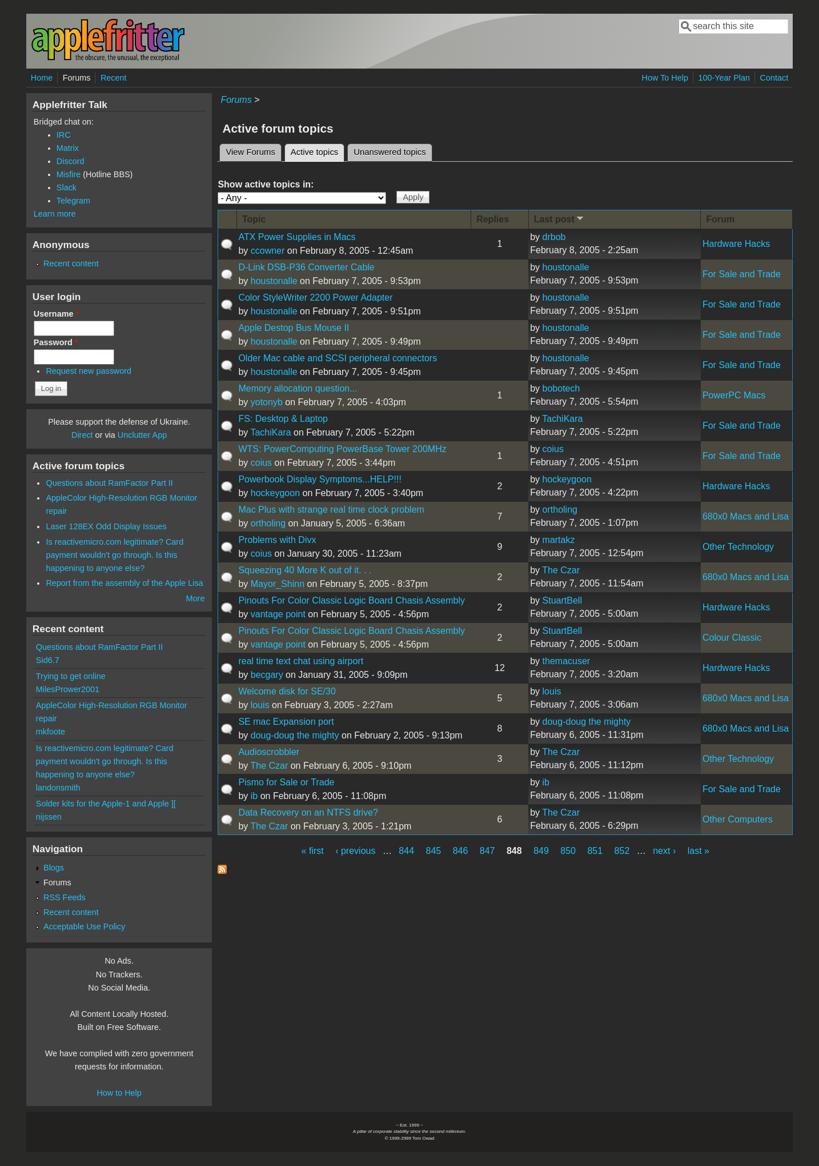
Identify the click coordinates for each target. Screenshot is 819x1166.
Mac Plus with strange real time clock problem (331, 509)
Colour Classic (731, 637)
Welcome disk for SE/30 (286, 691)
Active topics (317, 150)
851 (595, 851)
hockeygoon (275, 493)
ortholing (268, 523)
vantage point (278, 614)
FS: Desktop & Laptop (283, 419)
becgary (267, 675)
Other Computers (737, 819)
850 (568, 851)
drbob (554, 237)
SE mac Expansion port (286, 721)
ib (254, 796)
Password (56, 342)
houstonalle (274, 281)
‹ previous (355, 851)
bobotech (561, 388)
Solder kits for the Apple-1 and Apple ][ (106, 803)
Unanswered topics (389, 152)
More (195, 598)
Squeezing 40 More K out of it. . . (304, 570)
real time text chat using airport (300, 661)
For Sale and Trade (741, 274)
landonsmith (58, 787)
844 (406, 851)
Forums (77, 77)
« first (313, 851)
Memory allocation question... (297, 388)
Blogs (53, 867)
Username (56, 313)
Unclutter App (142, 435)
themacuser (567, 661)
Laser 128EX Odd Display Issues (106, 526)
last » (698, 851)
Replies (492, 219)
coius (261, 463)
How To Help (665, 77)
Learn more (55, 213)
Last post (559, 218)
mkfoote (50, 731)
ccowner (268, 250)
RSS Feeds (64, 897)
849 (541, 851)
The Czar (561, 570)
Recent (114, 77)
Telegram (73, 200)
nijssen (49, 816)
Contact (774, 77)
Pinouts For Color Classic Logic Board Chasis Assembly (351, 600)
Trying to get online (71, 676)
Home (42, 77)
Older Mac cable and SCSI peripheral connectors (337, 358)
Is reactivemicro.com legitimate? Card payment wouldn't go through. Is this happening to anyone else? (114, 555)
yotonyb (267, 402)
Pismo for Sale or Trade (286, 782)
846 (460, 851)
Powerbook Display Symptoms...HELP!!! (319, 479)
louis (260, 705)
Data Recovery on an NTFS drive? (308, 812)
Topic (254, 219)
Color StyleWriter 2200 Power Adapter (315, 297)
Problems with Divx (277, 540)
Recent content (71, 263)
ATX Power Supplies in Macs (296, 237)
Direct (82, 435)
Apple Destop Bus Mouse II (293, 328)
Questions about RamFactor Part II (109, 483)
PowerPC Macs (733, 395)
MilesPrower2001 (67, 689)
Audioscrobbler (268, 752)
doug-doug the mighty (295, 735)
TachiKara (270, 432)
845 (433, 851)
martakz (559, 540)
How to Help (119, 1092)
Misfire (69, 174)
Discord (71, 161)
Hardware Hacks (736, 244)
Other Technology (738, 547)
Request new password (88, 371)
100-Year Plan (724, 77)
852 (622, 851)
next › (664, 851)
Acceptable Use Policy (84, 926)
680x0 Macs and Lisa (745, 516)
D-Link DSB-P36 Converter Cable (306, 267)
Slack (67, 187)
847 (487, 851)
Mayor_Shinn (277, 584)
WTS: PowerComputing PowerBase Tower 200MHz (342, 449)
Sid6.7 (47, 660)
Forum (720, 219)
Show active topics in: (266, 184)
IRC (64, 134)
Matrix (68, 148)
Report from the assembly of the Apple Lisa (124, 583)
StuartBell (562, 600)
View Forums (250, 152)
